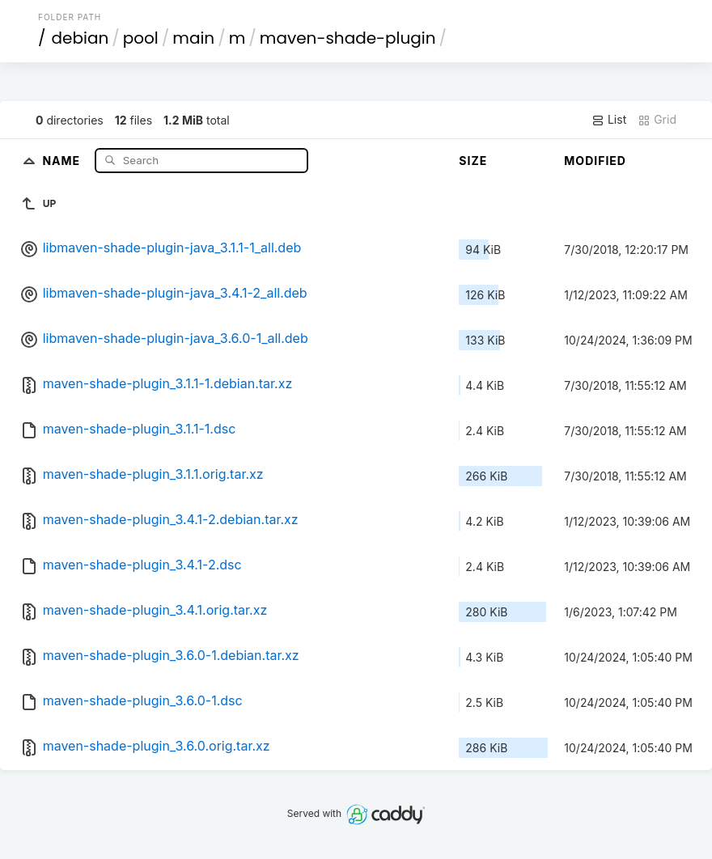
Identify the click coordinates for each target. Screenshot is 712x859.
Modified (595, 160)
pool (141, 38)
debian (80, 38)
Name (62, 160)
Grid (657, 119)
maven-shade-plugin (348, 38)
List (608, 119)
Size (473, 160)
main (193, 38)
